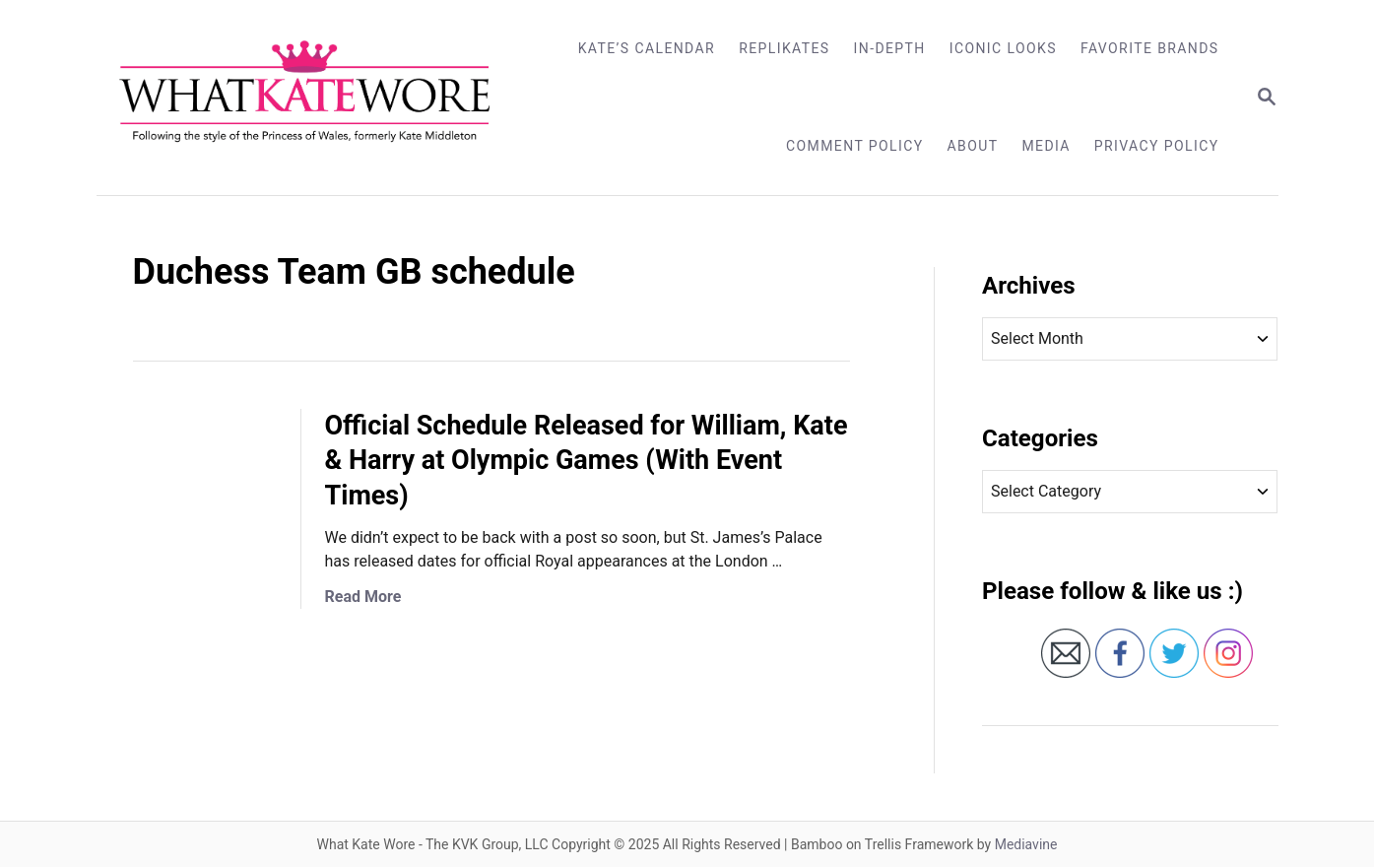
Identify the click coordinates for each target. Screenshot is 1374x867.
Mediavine (1026, 844)
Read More (363, 596)
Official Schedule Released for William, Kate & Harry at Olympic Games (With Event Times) (586, 461)
